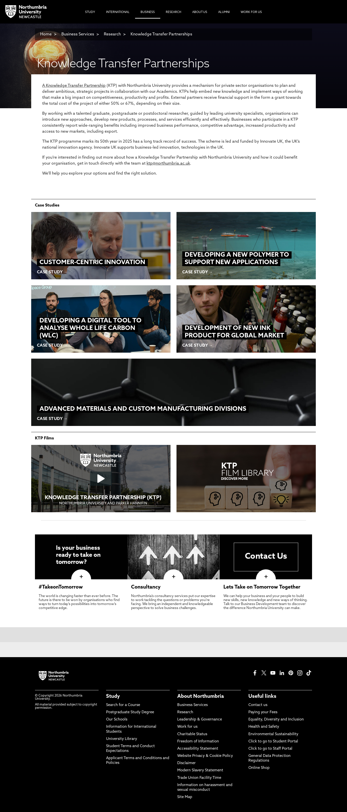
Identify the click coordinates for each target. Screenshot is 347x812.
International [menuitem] (118, 12)
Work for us (187, 727)
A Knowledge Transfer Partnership (74, 86)
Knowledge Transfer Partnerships (161, 34)
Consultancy (146, 587)
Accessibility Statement (197, 749)
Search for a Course (123, 705)
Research (113, 34)
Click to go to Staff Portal (270, 749)
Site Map (184, 797)
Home (46, 34)
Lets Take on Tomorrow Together (261, 587)
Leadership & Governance (199, 719)
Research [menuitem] (173, 12)
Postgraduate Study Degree (130, 712)
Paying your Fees (262, 712)
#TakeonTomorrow (61, 587)
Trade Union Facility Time (199, 778)
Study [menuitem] (90, 12)
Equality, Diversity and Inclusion (276, 719)
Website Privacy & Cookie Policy (205, 756)
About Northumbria (200, 696)
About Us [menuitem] (199, 12)
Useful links (262, 696)
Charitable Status (192, 734)
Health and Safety (263, 727)
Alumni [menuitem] (224, 12)
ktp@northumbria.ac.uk (168, 164)
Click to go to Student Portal (273, 741)
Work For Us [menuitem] (251, 12)
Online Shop (259, 768)
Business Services (77, 34)
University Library (121, 739)
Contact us (257, 705)
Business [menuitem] (148, 12)
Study (113, 696)
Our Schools (116, 719)
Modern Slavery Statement (200, 770)
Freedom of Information (198, 741)
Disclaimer (186, 763)
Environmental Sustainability (273, 734)
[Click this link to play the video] (101, 478)
